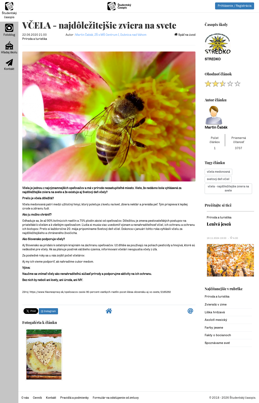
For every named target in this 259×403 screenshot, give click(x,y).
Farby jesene (214, 327)
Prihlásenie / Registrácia (234, 6)
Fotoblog (9, 30)
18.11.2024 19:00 (216, 238)
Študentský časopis (9, 10)
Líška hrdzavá (215, 312)
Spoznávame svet (217, 343)
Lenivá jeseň (219, 224)
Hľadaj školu (9, 47)
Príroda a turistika (34, 39)
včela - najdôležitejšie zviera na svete (228, 188)
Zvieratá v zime (216, 304)
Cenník (37, 398)
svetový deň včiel (218, 179)
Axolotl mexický (216, 320)
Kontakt (9, 65)
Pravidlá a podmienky (74, 398)
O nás (25, 398)
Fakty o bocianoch (218, 335)
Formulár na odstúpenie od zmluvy (116, 398)
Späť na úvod (184, 35)
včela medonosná (218, 172)
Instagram (48, 311)
